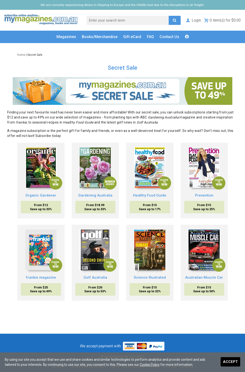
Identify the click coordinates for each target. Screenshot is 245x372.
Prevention (204, 195)
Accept (230, 362)
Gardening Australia (95, 195)
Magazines (66, 36)
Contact (169, 37)
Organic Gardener (40, 195)
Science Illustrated (150, 277)
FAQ (150, 36)
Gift (132, 37)
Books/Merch (99, 37)
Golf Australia (95, 277)
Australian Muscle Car (204, 277)
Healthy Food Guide (149, 195)
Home (21, 54)
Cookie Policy (150, 364)
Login (193, 20)
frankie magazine (41, 277)
